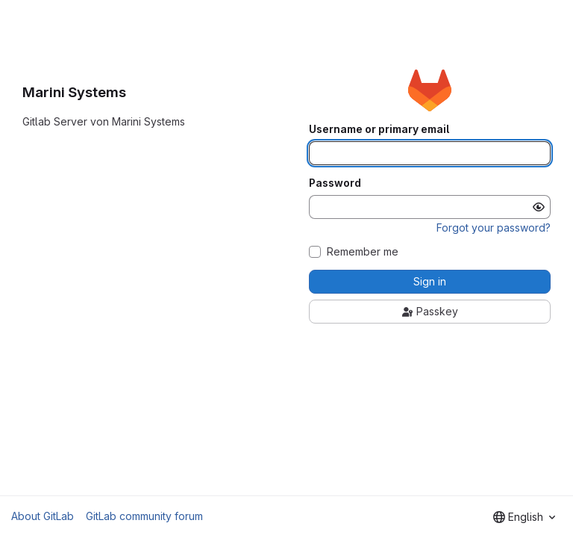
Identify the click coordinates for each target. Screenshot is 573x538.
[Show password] (539, 207)
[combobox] (524, 517)
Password (335, 183)
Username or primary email (379, 129)
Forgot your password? (493, 227)
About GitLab (42, 516)
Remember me (362, 252)
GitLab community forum (144, 516)
